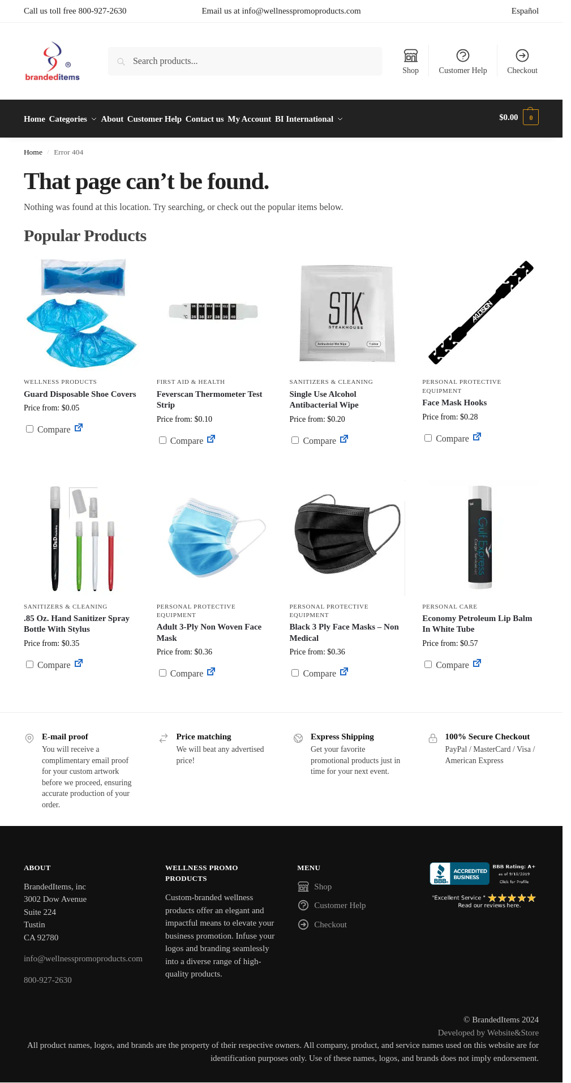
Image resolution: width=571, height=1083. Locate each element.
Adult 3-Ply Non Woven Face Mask (209, 629)
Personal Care (450, 602)
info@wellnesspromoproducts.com (83, 955)
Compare (48, 426)
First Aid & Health (191, 378)
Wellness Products (60, 378)
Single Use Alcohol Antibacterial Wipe (323, 396)
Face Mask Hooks (454, 399)
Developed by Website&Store (488, 1028)
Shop (410, 61)
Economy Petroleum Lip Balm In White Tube (477, 620)
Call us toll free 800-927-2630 (75, 10)
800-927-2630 (48, 976)
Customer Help (463, 61)
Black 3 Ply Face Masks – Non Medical (343, 629)
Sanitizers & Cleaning (331, 378)
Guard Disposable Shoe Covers (80, 390)
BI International (337, 117)
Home (33, 148)
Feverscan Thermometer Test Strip (210, 396)
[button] (519, 117)
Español (525, 10)
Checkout (522, 61)
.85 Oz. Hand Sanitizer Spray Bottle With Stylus (77, 620)
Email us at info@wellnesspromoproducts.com (280, 10)
